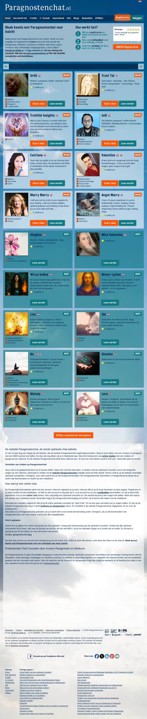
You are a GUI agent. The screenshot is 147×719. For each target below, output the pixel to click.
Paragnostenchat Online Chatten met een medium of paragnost (44, 706)
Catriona (38, 155)
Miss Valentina (113, 234)
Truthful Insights (44, 115)
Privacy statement (73, 630)
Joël (106, 115)
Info (69, 18)
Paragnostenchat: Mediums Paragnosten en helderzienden (99, 685)
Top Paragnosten (83, 683)
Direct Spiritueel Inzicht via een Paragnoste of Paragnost (99, 703)
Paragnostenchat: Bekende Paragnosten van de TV (97, 688)
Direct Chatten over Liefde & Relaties (34, 693)
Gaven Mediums (83, 677)
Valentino (112, 155)
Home (7, 18)
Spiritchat (23, 703)
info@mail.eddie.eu (18, 633)
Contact (19, 630)
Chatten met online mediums (31, 690)
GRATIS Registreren (127, 47)
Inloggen (137, 18)
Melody (37, 393)
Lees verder (56, 103)
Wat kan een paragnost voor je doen (33, 685)
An (35, 354)
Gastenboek (58, 18)
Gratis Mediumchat (84, 693)
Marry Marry (41, 194)
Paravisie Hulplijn (26, 701)
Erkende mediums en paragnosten (90, 675)
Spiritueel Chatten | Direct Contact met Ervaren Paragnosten (100, 711)
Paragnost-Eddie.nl (14, 50)
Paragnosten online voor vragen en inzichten (37, 714)
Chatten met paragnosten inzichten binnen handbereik (98, 698)
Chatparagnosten (84, 701)
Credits (33, 18)
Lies (35, 314)
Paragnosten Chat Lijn (85, 696)
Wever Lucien (112, 274)
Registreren (122, 17)
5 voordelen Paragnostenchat (88, 709)
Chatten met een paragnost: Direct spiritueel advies (97, 706)
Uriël (35, 75)
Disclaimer (9, 630)
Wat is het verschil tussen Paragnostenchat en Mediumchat (42, 683)
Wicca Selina (41, 274)
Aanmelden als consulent (33, 630)
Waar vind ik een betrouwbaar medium (34, 688)
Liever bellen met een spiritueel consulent (35, 672)
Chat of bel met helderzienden (31, 698)
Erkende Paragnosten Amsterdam (90, 690)
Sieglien (38, 234)
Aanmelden (87, 18)
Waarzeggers (25, 709)
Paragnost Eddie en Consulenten (32, 696)
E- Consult (45, 18)
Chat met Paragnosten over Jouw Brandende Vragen (40, 680)
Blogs (76, 18)
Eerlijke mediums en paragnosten (32, 675)
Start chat (39, 103)
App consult (81, 680)
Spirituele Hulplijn (26, 711)
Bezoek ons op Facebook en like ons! (46, 656)
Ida (105, 314)
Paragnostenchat (51, 563)
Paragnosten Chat (27, 677)
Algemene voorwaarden (55, 630)
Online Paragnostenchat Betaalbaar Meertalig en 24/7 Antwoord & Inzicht (105, 672)
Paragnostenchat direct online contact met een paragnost (99, 714)
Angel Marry (112, 194)
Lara (106, 393)
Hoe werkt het (20, 18)
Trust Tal (109, 75)
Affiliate (99, 18)
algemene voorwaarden (20, 646)
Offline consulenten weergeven (73, 435)
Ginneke (109, 354)
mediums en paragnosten (52, 506)
